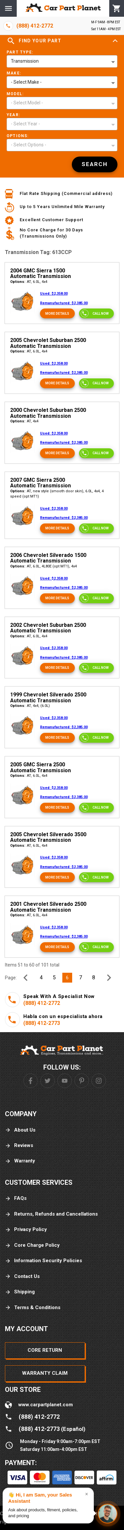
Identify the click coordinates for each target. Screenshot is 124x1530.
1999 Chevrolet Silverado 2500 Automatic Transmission (48, 697)
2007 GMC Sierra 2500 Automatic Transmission (40, 483)
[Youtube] (64, 1080)
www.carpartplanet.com (45, 1405)
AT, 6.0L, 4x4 (28, 282)
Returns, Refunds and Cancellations (51, 1214)
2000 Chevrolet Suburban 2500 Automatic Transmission (48, 413)
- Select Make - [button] (26, 82)
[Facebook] (30, 1080)
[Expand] (115, 41)
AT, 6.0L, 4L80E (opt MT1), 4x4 (43, 566)
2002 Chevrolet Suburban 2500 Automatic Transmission (48, 628)
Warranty (20, 1161)
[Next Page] (109, 977)
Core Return (45, 1350)
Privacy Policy (26, 1229)
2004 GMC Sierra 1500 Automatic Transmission (40, 273)
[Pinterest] (81, 1080)
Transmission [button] (25, 61)
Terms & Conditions (32, 1308)
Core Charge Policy (32, 1245)
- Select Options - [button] (28, 144)
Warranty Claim (45, 1373)
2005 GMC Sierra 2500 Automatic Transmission (40, 767)
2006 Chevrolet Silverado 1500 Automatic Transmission (48, 558)
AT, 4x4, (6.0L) (30, 706)
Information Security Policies (43, 1261)
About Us (20, 1130)
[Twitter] (47, 1080)
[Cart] (116, 8)
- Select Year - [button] (25, 123)
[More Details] (57, 313)
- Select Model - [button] (27, 102)
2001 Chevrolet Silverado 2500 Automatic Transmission (48, 907)
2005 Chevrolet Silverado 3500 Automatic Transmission (48, 837)
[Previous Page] (25, 977)
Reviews (19, 1145)
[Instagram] (99, 1080)
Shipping (20, 1292)
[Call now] (96, 313)
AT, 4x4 (24, 421)
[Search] (94, 164)
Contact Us (22, 1276)
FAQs (16, 1198)
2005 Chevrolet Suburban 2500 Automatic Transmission (48, 343)
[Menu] (8, 8)
